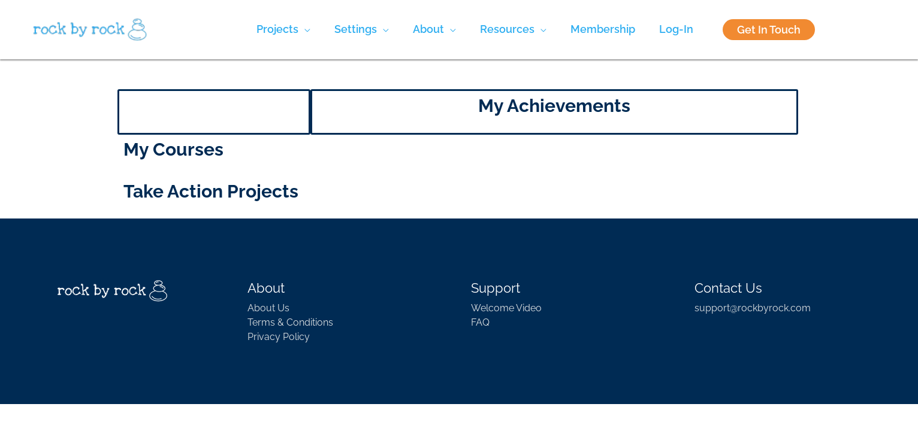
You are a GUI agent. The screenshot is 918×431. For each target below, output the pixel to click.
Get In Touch (769, 29)
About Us (268, 308)
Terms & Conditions (290, 322)
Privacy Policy (278, 336)
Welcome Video (506, 308)
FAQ (480, 322)
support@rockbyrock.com (752, 308)
